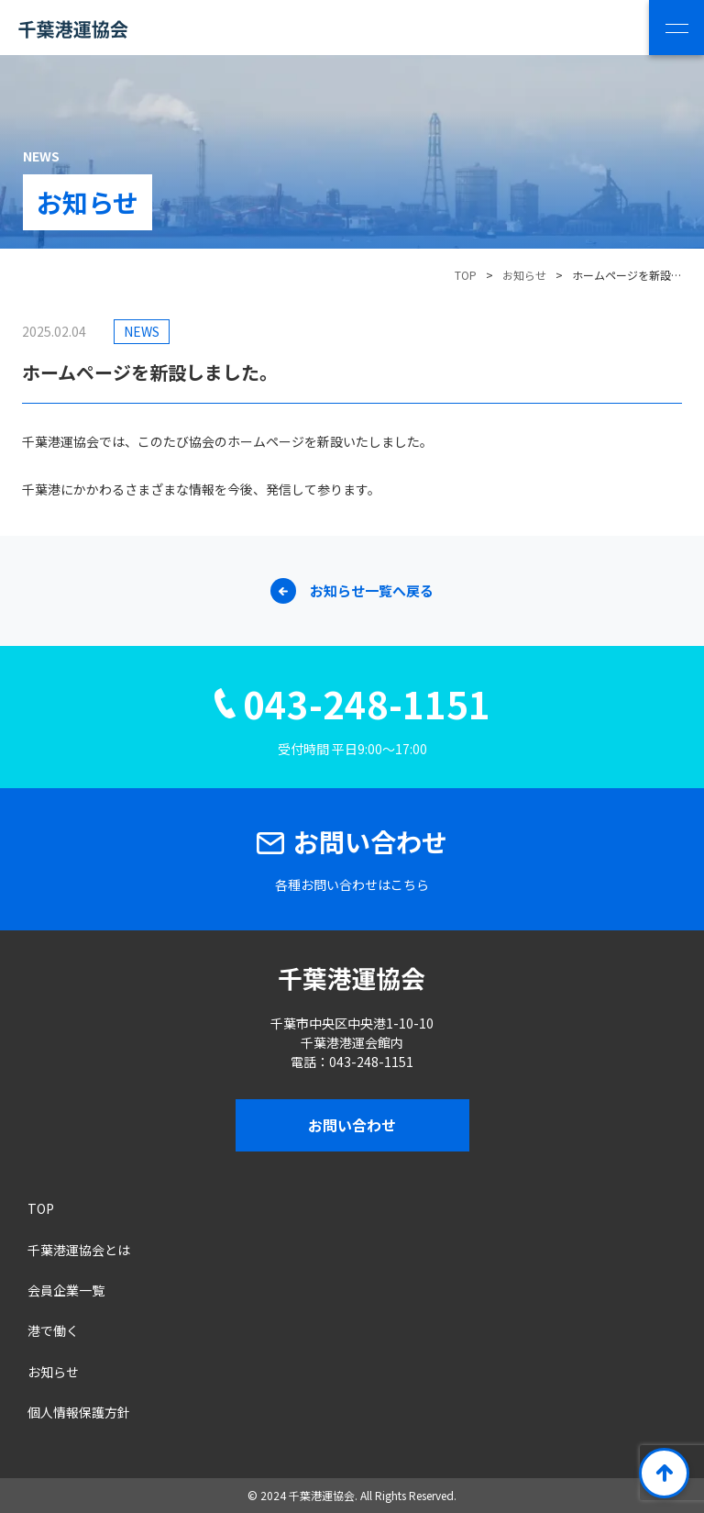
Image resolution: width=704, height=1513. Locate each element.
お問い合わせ (352, 1125)
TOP (41, 1208)
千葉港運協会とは (79, 1249)
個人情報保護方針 (79, 1412)
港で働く (53, 1330)
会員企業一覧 (66, 1290)
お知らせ (524, 275)
